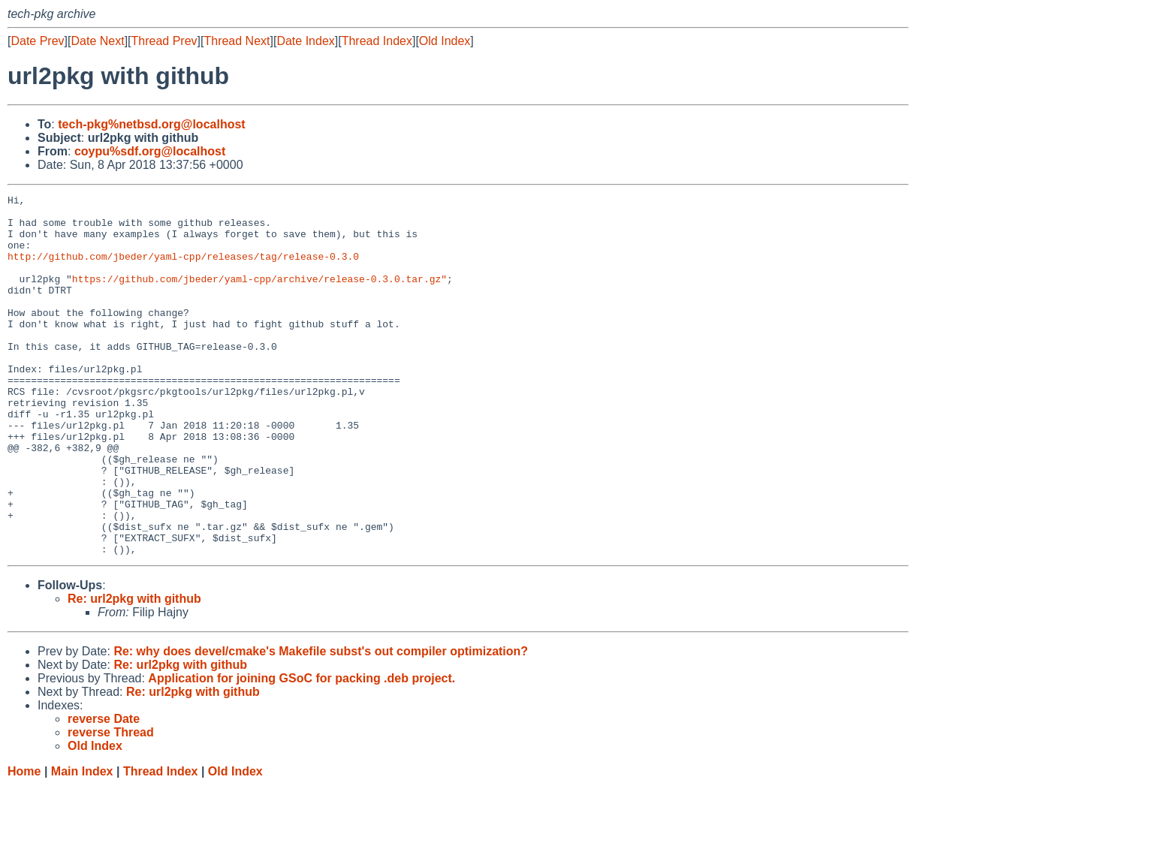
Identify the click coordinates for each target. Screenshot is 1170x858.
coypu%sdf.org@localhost (149, 151)
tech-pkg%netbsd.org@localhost (151, 124)
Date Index (305, 41)
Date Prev (37, 41)
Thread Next (237, 41)
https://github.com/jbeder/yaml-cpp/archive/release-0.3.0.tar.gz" (259, 296)
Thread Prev (164, 41)
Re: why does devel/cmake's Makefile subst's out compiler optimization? (320, 723)
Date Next (97, 41)
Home (24, 843)
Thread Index (377, 41)
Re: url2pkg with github (134, 670)
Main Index (82, 843)
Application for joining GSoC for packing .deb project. (301, 750)
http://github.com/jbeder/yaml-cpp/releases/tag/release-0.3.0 (183, 269)
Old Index (444, 41)
